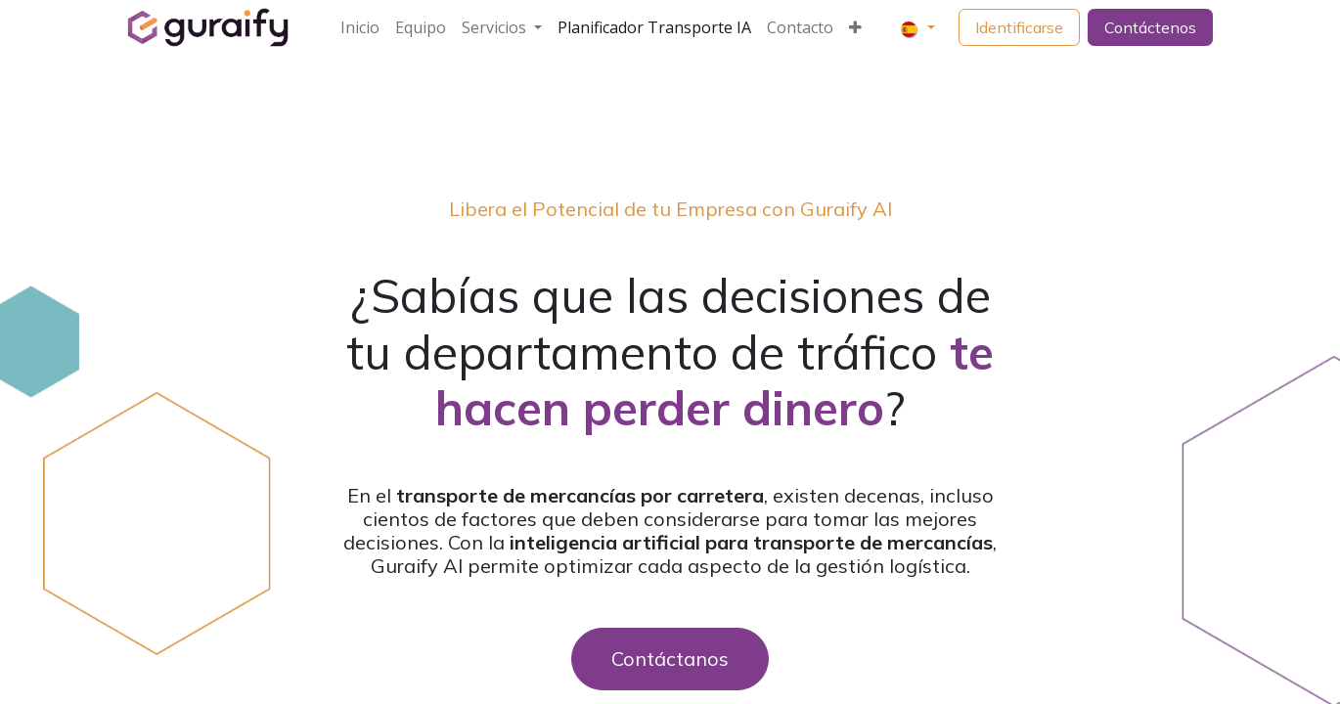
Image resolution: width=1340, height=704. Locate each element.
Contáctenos (1150, 27)
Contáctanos (670, 658)
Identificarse (1019, 27)
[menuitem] (360, 27)
